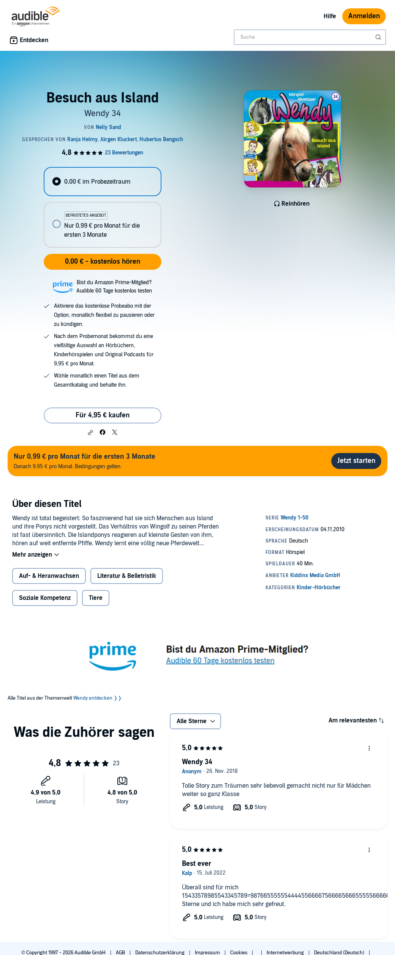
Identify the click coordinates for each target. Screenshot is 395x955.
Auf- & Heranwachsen (49, 576)
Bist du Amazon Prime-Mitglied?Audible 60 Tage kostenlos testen (114, 286)
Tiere (96, 598)
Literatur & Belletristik (126, 576)
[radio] (102, 181)
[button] (90, 433)
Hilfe (330, 16)
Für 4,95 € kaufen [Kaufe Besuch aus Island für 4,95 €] (103, 415)
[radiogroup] (102, 207)
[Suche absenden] (379, 37)
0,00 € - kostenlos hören (102, 262)
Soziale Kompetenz (45, 598)
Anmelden (364, 16)
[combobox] (310, 37)
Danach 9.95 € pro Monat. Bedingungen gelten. (84, 461)
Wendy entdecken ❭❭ (97, 698)
